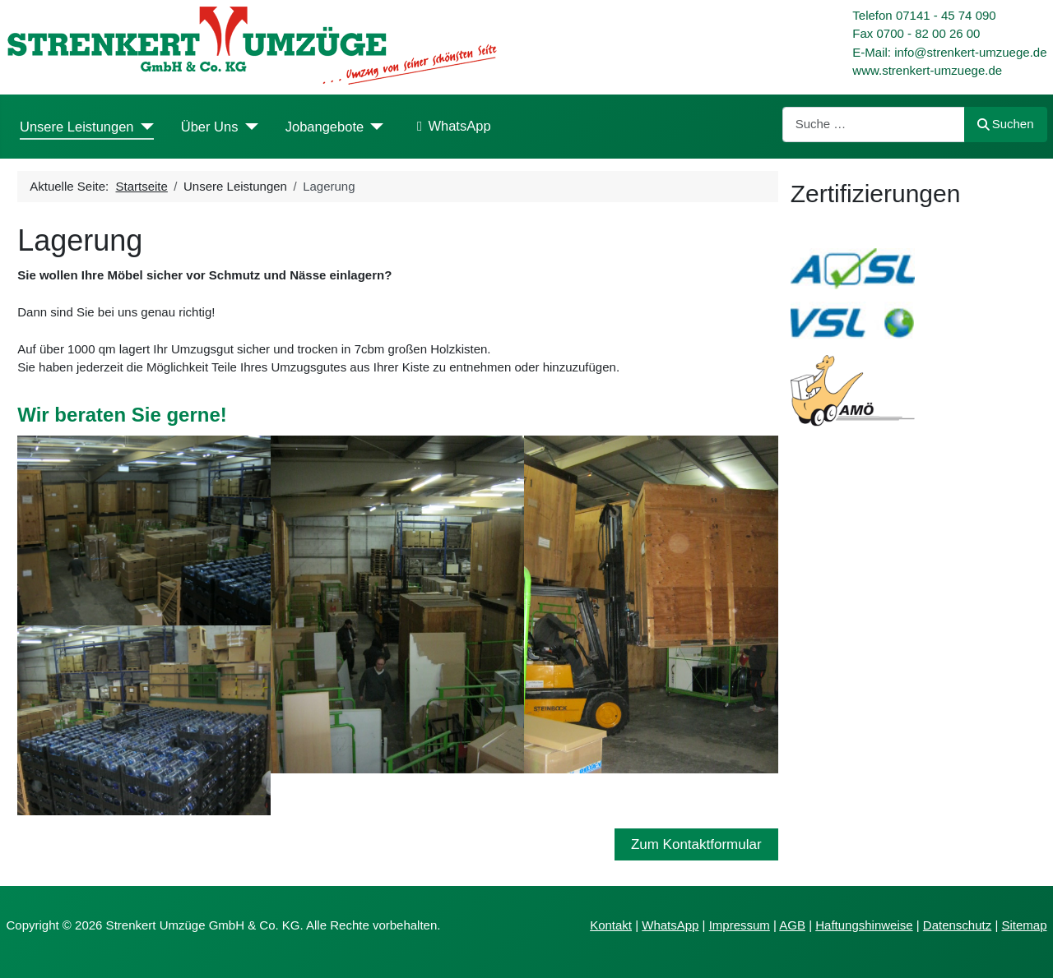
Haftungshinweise (863, 925)
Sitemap (1023, 925)
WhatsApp (450, 126)
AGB (792, 925)
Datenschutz (957, 925)
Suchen (1005, 124)
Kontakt (611, 925)
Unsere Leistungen (77, 126)
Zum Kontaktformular (696, 844)
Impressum (739, 925)
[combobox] (873, 124)
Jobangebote (324, 126)
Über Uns (210, 126)
